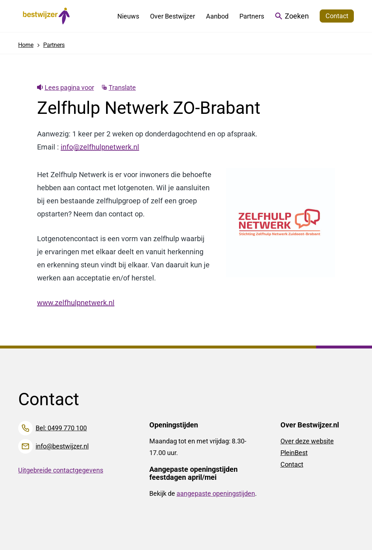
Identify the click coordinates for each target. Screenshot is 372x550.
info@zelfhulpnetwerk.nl (100, 147)
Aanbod (217, 16)
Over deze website (307, 441)
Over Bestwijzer (172, 16)
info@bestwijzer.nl (62, 446)
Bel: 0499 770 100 (61, 428)
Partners (251, 16)
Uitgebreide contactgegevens (60, 470)
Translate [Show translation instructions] (118, 87)
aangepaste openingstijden (216, 493)
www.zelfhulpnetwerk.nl (75, 302)
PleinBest (294, 453)
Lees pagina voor (65, 87)
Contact (291, 464)
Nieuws (128, 16)
